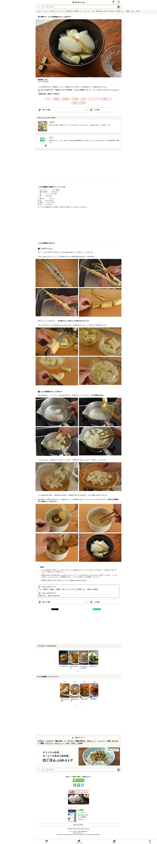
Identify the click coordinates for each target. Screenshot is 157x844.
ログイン (113, 3)
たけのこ (39, 11)
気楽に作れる (69, 11)
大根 (93, 11)
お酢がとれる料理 (79, 103)
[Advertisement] (78, 167)
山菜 (83, 99)
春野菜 (56, 99)
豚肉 (105, 11)
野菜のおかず (42, 595)
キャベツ (62, 11)
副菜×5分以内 (99, 11)
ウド (48, 99)
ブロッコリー (87, 11)
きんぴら (115, 90)
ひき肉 (137, 11)
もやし (132, 11)
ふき (57, 11)
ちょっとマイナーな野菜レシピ (100, 99)
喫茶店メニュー (121, 11)
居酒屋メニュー (78, 11)
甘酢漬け (66, 99)
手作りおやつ (111, 11)
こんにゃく (46, 11)
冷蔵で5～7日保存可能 (53, 595)
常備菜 (127, 11)
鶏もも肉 (52, 11)
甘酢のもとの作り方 (76, 580)
